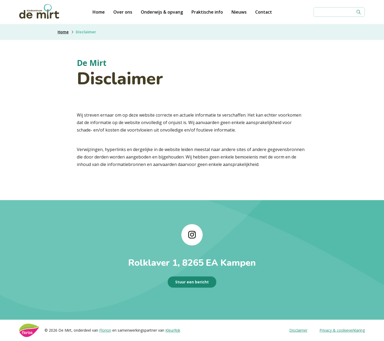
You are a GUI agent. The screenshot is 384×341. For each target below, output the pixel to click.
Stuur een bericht (192, 281)
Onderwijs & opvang (162, 12)
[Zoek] (359, 12)
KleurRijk (172, 330)
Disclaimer (298, 330)
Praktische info (207, 12)
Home (99, 12)
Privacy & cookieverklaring (342, 330)
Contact (263, 12)
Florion (105, 330)
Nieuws (239, 12)
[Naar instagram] (192, 234)
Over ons (122, 12)
